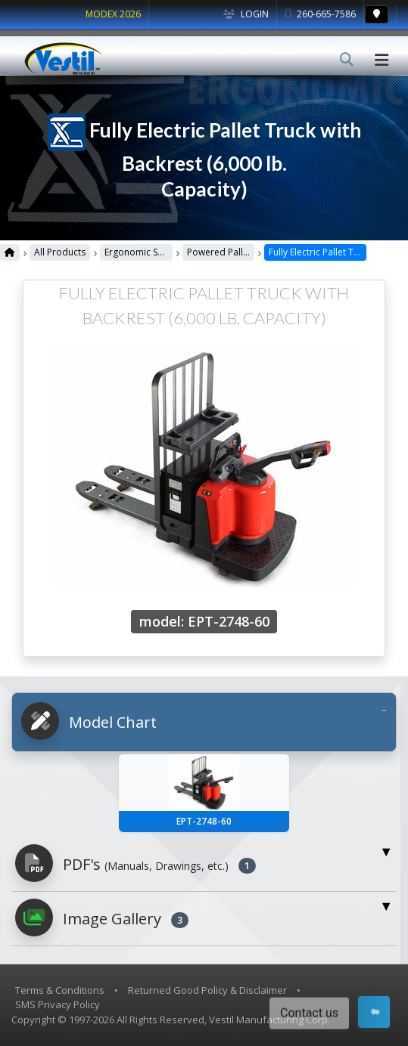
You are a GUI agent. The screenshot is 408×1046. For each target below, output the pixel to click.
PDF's (135, 863)
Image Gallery (101, 917)
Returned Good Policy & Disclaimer (207, 990)
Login (246, 14)
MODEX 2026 (113, 14)
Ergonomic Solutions (144, 252)
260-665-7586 (320, 14)
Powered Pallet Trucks (250, 252)
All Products (59, 252)
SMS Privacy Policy (57, 1004)
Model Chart (89, 721)
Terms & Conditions (59, 990)
